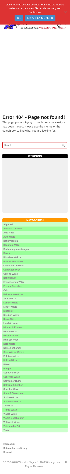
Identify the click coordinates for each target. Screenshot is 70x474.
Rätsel (6, 364)
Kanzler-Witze (10, 302)
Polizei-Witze (10, 360)
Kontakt (7, 452)
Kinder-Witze (10, 307)
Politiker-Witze (11, 356)
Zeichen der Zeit (12, 426)
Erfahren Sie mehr (40, 17)
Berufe (6, 253)
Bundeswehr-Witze (13, 261)
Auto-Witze (9, 237)
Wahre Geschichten (13, 418)
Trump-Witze (10, 409)
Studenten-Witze (12, 401)
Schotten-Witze (11, 372)
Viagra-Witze (10, 414)
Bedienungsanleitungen (16, 249)
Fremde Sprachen (12, 286)
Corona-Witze (10, 274)
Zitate (6, 430)
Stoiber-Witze (10, 397)
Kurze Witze (9, 319)
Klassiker (8, 311)
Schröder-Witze (11, 377)
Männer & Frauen (12, 327)
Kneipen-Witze (11, 315)
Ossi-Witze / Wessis (13, 352)
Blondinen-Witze (12, 257)
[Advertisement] (35, 76)
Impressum (9, 444)
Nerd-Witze (9, 344)
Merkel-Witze (10, 331)
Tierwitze (8, 405)
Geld (5, 290)
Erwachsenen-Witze (13, 282)
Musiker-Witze (10, 339)
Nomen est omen (12, 348)
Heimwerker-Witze (13, 294)
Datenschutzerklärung (15, 448)
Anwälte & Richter (13, 228)
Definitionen (9, 278)
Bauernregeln (10, 241)
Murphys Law (10, 335)
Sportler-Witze (10, 389)
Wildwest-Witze (11, 422)
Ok (19, 17)
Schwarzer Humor (12, 381)
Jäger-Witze (9, 298)
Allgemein (8, 224)
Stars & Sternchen (13, 393)
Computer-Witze (12, 269)
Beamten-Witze (11, 245)
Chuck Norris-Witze (13, 265)
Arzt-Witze (8, 232)
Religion (7, 368)
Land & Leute (10, 323)
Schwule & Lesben (13, 385)
